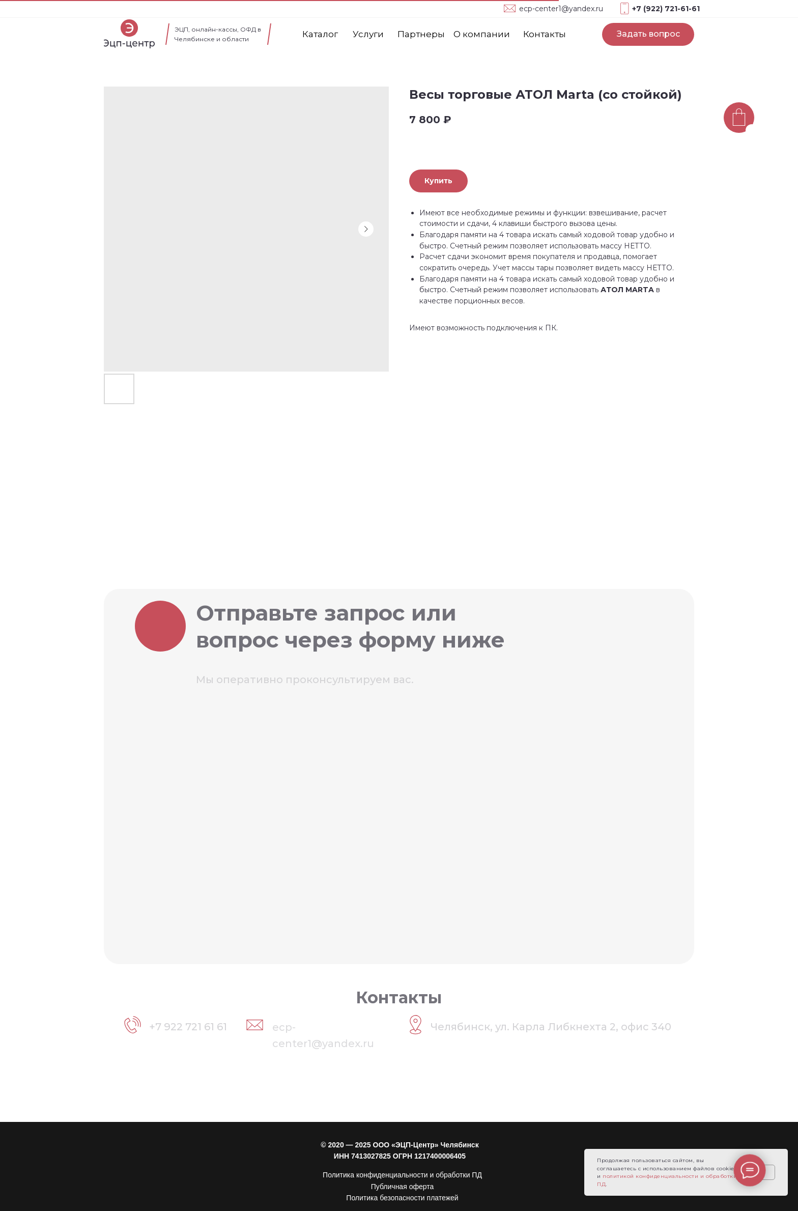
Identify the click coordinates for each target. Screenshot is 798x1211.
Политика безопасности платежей (402, 1198)
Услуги (368, 34)
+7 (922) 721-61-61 (666, 8)
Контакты (544, 34)
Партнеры (421, 34)
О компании (481, 34)
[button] (648, 34)
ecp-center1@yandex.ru (561, 8)
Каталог (320, 34)
